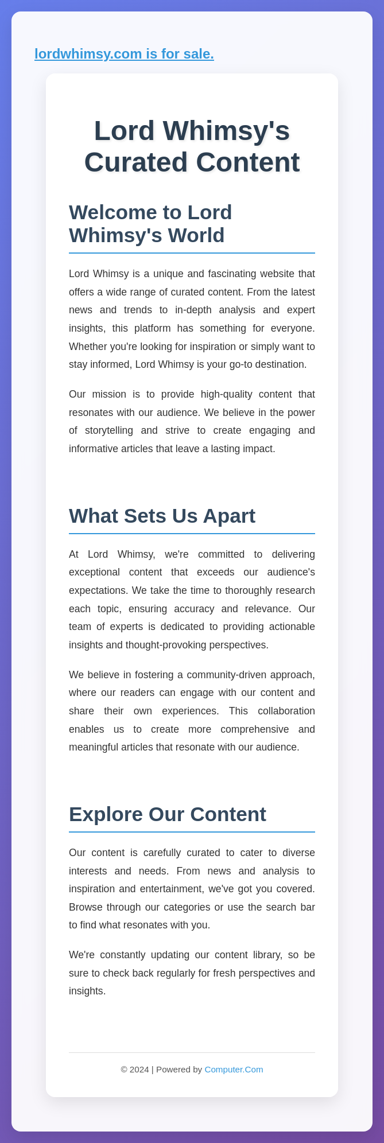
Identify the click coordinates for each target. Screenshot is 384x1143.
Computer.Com (233, 1069)
